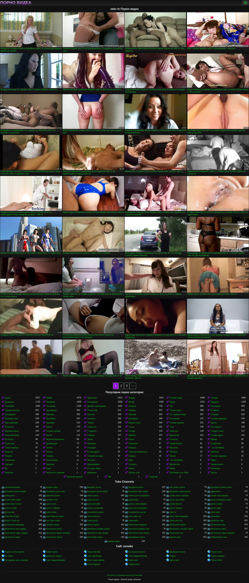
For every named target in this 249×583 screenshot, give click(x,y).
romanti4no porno (95, 512)
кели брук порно (95, 537)
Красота (9, 452)
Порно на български (14, 552)
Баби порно (51, 552)
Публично (133, 443)
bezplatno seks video (138, 491)
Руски (172, 402)
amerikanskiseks (12, 487)
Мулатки (174, 447)
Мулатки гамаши (75, 477)
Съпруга (132, 464)
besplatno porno (135, 487)
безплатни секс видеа (15, 529)
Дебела (132, 435)
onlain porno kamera (179, 495)
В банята (9, 427)
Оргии (49, 427)
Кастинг (91, 414)
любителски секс (219, 537)
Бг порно (9, 556)
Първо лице (175, 410)
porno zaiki (216, 508)
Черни (90, 423)
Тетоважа (50, 406)
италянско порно (54, 537)
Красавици (51, 410)
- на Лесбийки (217, 447)
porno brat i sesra (13, 504)
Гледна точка (217, 431)
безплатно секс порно (138, 533)
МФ (109, 477)
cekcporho (10, 495)
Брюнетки (92, 398)
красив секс (175, 537)
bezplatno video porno (180, 491)
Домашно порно (177, 552)
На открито (216, 427)
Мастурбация (11, 423)
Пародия (91, 447)
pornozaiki (10, 512)
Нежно (49, 447)
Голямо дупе (217, 435)
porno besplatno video (221, 500)
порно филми (93, 552)
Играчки (132, 414)
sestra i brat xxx (12, 520)
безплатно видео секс (139, 529)
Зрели (214, 423)
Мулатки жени (12, 431)
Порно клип (216, 552)
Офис (213, 460)
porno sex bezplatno (137, 508)
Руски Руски (52, 460)
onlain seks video (13, 500)
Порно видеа (15, 3)
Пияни (173, 456)
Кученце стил (11, 418)
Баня (48, 468)
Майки (49, 398)
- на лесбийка (176, 460)
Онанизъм (10, 460)
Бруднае (215, 402)
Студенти (91, 431)
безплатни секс (218, 524)
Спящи (131, 431)
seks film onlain (12, 516)
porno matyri (216, 504)
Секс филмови (94, 556)
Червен (8, 456)
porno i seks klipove (137, 504)
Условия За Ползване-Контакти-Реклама (124, 575)
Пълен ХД (92, 410)
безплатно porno (54, 529)
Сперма (214, 414)
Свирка (132, 410)
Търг (172, 427)
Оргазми (50, 423)
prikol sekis (51, 512)
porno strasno (176, 508)
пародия (9, 464)
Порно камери (217, 556)
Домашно (9, 402)
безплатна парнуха (137, 524)
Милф (131, 402)
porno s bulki (11, 508)
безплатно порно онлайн (58, 533)
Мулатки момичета (55, 439)
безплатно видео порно (98, 529)
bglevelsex (216, 491)
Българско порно (136, 552)
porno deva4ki (93, 504)
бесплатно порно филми (222, 533)
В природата (93, 452)
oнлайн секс (52, 500)
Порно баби (216, 560)
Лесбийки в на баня (179, 472)
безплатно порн (218, 529)
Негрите (132, 406)
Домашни (91, 472)
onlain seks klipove (219, 495)
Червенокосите (12, 410)
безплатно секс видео (97, 533)
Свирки (49, 456)
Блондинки (92, 402)
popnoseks (133, 500)
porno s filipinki (53, 508)
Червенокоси (176, 443)
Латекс (49, 452)
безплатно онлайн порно (181, 529)
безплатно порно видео (16, 533)
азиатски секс (217, 520)
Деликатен (175, 464)
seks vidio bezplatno (179, 516)
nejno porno (92, 495)
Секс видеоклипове (137, 556)
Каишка (132, 447)
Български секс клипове (16, 560)
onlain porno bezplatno (138, 495)
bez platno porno (177, 487)
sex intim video (53, 520)
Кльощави (216, 406)
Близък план (134, 423)
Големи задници (218, 456)
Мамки (214, 439)
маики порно (114, 541)
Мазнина (91, 443)
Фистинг (91, 460)
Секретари (216, 443)
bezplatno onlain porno (221, 487)
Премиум (50, 402)
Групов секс (134, 472)
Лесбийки (9, 406)
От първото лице (178, 414)
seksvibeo (215, 516)
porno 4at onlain (177, 500)
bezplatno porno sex (55, 491)
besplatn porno (94, 487)
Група (8, 398)
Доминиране (93, 464)
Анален (214, 398)
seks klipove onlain (55, 516)
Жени (90, 439)
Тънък (131, 427)
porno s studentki (95, 508)
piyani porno (93, 500)
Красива (50, 464)
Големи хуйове (53, 431)
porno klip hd (176, 504)
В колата (9, 439)
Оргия (214, 472)
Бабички (215, 452)
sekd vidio (215, 512)
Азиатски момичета (137, 452)
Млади (131, 398)
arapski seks (52, 487)
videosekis (133, 520)
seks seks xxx (134, 516)
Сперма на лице (95, 456)
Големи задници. (219, 418)
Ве (6, 468)
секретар (153, 477)
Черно (131, 468)
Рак (171, 406)
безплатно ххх (176, 533)
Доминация (51, 443)
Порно (173, 556)
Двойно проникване (96, 406)
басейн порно (52, 524)
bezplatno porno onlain (15, 491)
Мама (172, 468)
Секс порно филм (95, 560)
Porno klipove (93, 564)
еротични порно (12, 537)
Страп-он (91, 427)
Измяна (91, 435)
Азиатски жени (12, 435)
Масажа (50, 414)
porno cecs (51, 504)
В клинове (174, 418)
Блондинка (10, 414)
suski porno (92, 520)
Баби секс (133, 560)
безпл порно (93, 524)
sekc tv (173, 512)
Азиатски (174, 431)
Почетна (174, 439)
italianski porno (53, 495)
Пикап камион (12, 447)
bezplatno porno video (97, 491)
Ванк (130, 460)
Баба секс (174, 560)
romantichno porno (137, 512)
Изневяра (133, 418)
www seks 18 (176, 520)
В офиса (215, 410)
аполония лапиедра (14, 524)
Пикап (131, 439)
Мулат (49, 435)
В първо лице (93, 468)
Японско (174, 452)
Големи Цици (176, 398)
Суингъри (9, 443)
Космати (91, 418)
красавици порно (136, 537)
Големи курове (177, 423)
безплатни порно (178, 524)
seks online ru (93, 516)
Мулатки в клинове (55, 472)
